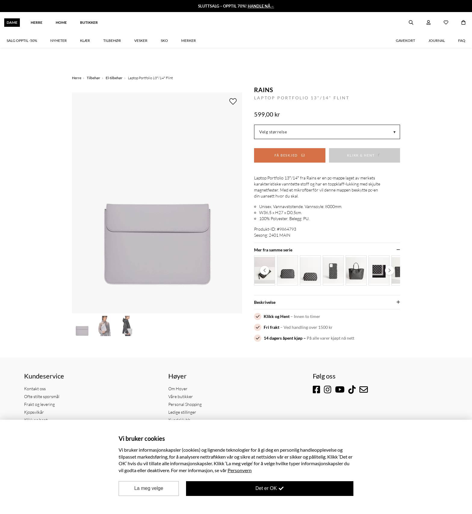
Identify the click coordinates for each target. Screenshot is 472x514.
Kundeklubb (179, 398)
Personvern (240, 470)
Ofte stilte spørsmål (41, 375)
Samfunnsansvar (183, 414)
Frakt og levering (39, 382)
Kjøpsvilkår (34, 390)
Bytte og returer (39, 406)
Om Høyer (178, 367)
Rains (263, 68)
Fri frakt (271, 305)
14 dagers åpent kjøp (283, 316)
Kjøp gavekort (181, 406)
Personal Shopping (185, 382)
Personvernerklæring (43, 414)
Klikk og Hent (277, 294)
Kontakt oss (35, 367)
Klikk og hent (36, 398)
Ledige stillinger (182, 390)
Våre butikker (180, 375)
